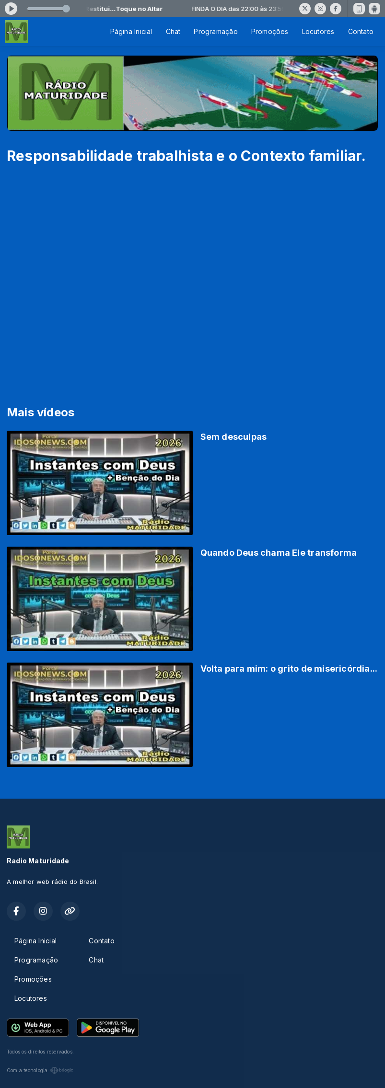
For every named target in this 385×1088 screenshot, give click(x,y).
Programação (215, 31)
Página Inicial (131, 31)
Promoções (270, 31)
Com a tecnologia (40, 1070)
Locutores (318, 31)
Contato (360, 31)
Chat (173, 31)
